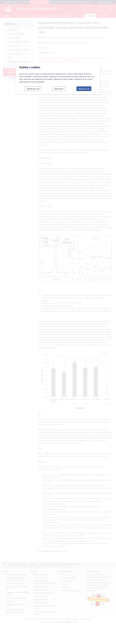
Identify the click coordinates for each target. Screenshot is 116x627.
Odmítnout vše (33, 84)
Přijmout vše (84, 84)
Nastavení (58, 84)
